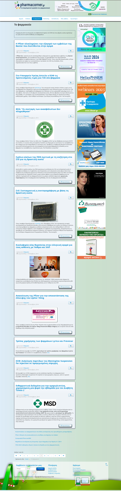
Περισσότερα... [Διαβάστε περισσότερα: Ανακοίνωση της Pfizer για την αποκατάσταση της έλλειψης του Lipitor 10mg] (65, 332)
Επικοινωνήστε (52, 471)
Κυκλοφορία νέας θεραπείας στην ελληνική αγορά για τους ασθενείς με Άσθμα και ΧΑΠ (44, 246)
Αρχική (21, 19)
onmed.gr (37, 223)
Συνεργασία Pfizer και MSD (23, 438)
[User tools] (71, 51)
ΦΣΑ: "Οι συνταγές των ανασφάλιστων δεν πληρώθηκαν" (38, 110)
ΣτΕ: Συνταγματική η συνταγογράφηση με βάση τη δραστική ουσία (42, 191)
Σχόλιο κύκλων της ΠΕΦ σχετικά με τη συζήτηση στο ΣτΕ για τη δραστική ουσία (44, 158)
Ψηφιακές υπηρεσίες (54, 473)
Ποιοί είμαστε (77, 468)
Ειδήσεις (28, 19)
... (51, 455)
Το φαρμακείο (37, 19)
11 (55, 455)
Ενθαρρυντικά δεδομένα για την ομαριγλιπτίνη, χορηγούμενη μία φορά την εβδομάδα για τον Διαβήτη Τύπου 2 (44, 388)
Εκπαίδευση (55, 19)
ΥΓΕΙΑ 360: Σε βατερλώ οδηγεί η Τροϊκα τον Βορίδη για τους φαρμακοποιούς (37, 445)
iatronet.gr (38, 88)
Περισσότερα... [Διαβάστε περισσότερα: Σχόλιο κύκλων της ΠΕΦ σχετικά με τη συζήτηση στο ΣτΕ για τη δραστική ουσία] (65, 182)
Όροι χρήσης (77, 471)
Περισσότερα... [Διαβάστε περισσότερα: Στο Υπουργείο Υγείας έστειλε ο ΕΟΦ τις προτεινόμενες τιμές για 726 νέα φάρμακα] (65, 100)
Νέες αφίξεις (64, 19)
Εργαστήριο (74, 19)
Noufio (31, 477)
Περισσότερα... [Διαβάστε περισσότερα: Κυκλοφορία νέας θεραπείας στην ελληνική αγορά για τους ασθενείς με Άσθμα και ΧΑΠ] (65, 287)
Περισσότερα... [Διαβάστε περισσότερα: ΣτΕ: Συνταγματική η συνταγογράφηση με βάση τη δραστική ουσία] (65, 236)
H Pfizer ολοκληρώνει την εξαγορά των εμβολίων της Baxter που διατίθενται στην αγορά (44, 44)
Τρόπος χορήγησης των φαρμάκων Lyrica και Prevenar (44, 341)
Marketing (46, 19)
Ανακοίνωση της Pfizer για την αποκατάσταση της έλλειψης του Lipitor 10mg (42, 296)
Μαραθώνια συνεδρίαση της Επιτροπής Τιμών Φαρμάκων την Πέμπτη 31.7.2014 (38, 441)
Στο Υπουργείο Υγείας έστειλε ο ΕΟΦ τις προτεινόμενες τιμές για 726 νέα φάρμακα (38, 76)
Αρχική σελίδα (52, 468)
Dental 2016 (76, 475)
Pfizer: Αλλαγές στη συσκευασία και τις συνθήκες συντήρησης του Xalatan (36, 435)
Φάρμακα (26, 51)
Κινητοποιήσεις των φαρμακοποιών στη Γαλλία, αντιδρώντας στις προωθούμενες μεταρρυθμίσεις (43, 432)
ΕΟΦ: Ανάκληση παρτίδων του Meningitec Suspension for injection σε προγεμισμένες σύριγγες (44, 362)
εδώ (48, 352)
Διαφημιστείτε (52, 470)
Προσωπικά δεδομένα (79, 470)
